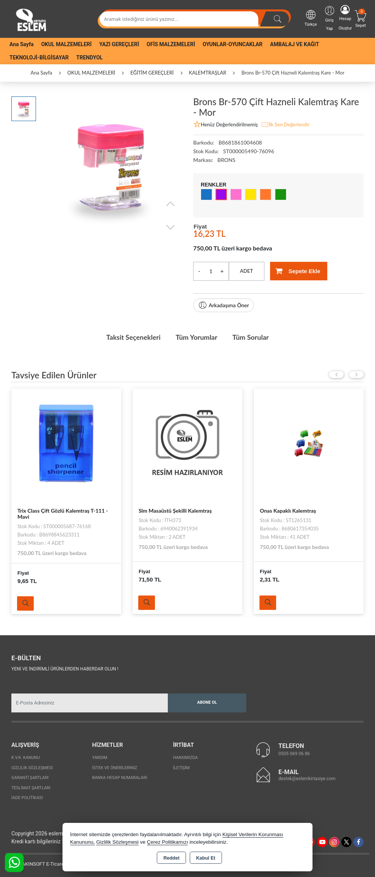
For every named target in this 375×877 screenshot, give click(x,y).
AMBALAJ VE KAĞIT (294, 44)
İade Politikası (27, 797)
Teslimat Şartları (30, 787)
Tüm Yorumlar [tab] (196, 337)
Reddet (171, 858)
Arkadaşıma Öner (223, 305)
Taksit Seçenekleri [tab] (133, 337)
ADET (246, 271)
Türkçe (311, 18)
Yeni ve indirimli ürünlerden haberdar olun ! (64, 669)
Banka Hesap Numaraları (119, 777)
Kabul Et (206, 858)
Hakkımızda (185, 757)
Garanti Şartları (29, 777)
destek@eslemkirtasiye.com (307, 778)
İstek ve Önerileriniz (114, 767)
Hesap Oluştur (345, 18)
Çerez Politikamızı (167, 842)
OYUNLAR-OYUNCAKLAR (232, 44)
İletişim (181, 767)
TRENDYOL (89, 57)
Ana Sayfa (21, 44)
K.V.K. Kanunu (25, 757)
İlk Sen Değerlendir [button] (285, 125)
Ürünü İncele (25, 603)
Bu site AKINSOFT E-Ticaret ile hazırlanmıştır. (55, 864)
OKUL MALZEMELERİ (66, 44)
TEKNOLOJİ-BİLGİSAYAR (39, 57)
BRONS (226, 160)
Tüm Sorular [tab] (251, 337)
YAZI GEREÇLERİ (119, 44)
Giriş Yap (329, 18)
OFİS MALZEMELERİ (171, 44)
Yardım (99, 757)
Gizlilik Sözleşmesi (32, 767)
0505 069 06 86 (294, 753)
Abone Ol (207, 702)
